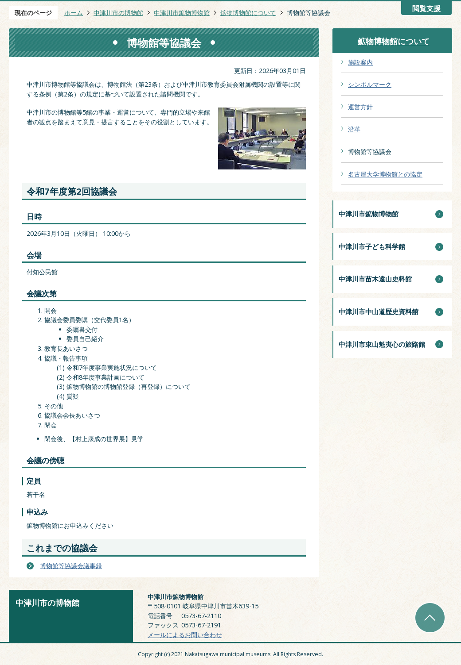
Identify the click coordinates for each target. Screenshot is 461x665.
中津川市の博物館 (118, 12)
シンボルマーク (369, 84)
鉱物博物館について (248, 12)
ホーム (73, 12)
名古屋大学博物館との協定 (385, 174)
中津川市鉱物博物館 (182, 12)
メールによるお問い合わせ (185, 634)
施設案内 (360, 62)
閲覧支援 (426, 8)
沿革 (354, 129)
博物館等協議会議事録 (71, 565)
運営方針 (360, 107)
